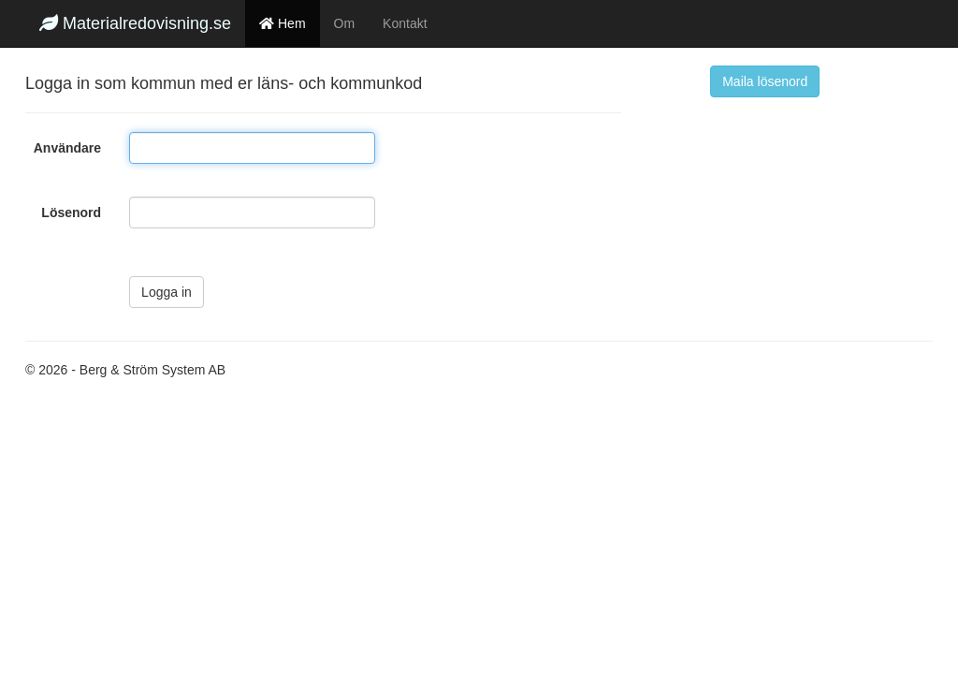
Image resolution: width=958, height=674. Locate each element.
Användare (67, 147)
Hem (282, 23)
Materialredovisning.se (135, 23)
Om (345, 23)
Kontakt (405, 23)
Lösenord (71, 212)
